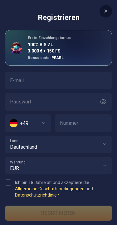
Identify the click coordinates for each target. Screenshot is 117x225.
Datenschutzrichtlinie (36, 195)
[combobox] (28, 123)
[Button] (103, 102)
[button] (104, 144)
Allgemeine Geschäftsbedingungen (50, 188)
